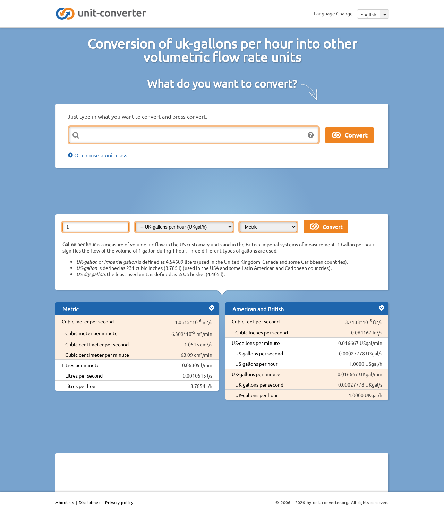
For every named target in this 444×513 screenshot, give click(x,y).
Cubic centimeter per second (97, 344)
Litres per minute (81, 365)
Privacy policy (119, 502)
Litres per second (84, 375)
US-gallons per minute (256, 343)
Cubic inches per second (261, 332)
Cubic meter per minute (91, 333)
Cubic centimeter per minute (97, 354)
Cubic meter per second (88, 321)
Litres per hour (81, 386)
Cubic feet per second (256, 321)
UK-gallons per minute (256, 374)
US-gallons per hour (256, 364)
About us (65, 502)
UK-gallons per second (259, 384)
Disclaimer (89, 502)
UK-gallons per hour (256, 395)
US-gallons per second (259, 353)
